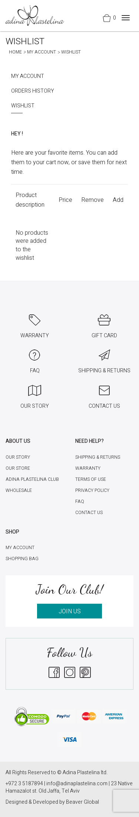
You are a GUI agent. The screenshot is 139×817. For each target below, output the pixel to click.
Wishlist (22, 106)
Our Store (18, 468)
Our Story (18, 457)
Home (15, 52)
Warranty (87, 468)
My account (41, 52)
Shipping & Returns (97, 457)
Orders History (32, 91)
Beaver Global (82, 802)
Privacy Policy (92, 490)
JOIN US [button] (70, 611)
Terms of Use (90, 479)
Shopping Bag (22, 558)
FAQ (79, 501)
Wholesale (19, 490)
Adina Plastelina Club (32, 479)
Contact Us (89, 512)
